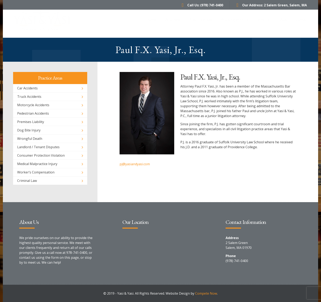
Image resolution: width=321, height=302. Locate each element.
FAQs (282, 23)
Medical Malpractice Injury (37, 164)
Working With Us (234, 23)
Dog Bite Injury (29, 130)
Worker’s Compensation (35, 172)
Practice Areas (201, 23)
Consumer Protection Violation (41, 155)
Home (151, 23)
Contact (302, 23)
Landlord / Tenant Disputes (38, 147)
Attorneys (173, 23)
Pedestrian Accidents (33, 113)
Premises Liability (30, 122)
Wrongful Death (29, 138)
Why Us (263, 23)
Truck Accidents (29, 96)
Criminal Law (27, 180)
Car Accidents (27, 88)
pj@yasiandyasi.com (135, 164)
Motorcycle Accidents (33, 105)
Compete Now (206, 293)
